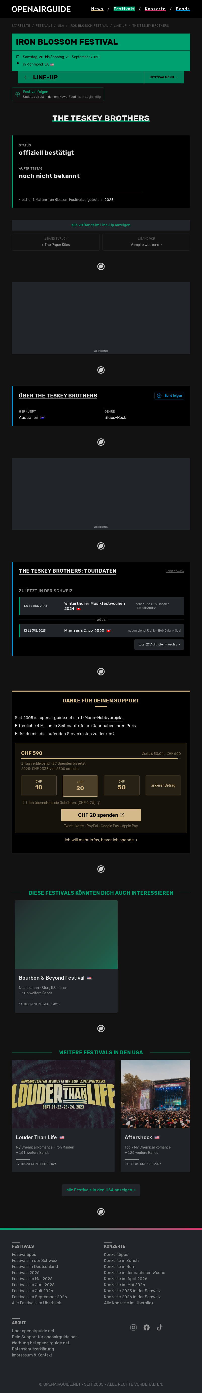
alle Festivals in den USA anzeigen (99, 1188)
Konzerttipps (116, 1253)
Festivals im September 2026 (39, 1295)
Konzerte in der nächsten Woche (134, 1271)
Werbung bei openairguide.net (40, 1341)
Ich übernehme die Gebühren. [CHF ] (62, 801)
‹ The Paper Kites (55, 242)
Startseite (21, 25)
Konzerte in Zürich (121, 1259)
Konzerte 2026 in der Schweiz (132, 1295)
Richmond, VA (37, 64)
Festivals (44, 25)
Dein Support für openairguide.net (44, 1335)
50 (121, 785)
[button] (164, 77)
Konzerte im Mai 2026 (124, 1283)
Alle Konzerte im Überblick (128, 1301)
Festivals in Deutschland (35, 1265)
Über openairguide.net (33, 1329)
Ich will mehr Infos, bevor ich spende (99, 838)
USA (61, 25)
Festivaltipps (24, 1253)
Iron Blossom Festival (89, 25)
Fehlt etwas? (175, 571)
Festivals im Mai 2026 (32, 1277)
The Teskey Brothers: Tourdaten (67, 571)
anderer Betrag (163, 785)
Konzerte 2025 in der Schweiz (132, 1289)
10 (38, 785)
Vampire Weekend (146, 242)
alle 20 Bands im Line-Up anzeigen (101, 225)
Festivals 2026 (26, 1271)
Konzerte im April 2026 (125, 1277)
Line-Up (120, 25)
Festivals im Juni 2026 (33, 1283)
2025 (109, 199)
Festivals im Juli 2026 (32, 1289)
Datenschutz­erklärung (33, 1347)
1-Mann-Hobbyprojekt (101, 717)
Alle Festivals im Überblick (36, 1301)
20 (80, 785)
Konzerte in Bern (120, 1265)
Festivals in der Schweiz (34, 1259)
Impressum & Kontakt (32, 1353)
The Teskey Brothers (150, 25)
